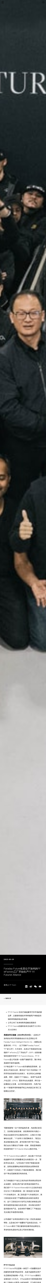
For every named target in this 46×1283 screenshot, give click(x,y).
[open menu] (2, 2)
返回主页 (7, 998)
